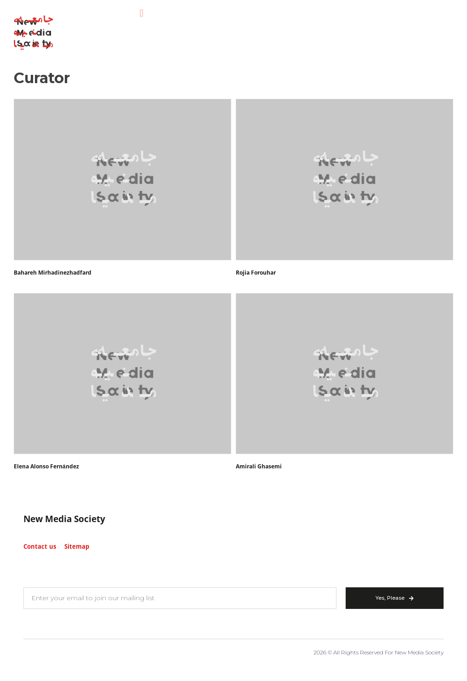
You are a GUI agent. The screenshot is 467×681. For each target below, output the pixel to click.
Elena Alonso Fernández (46, 466)
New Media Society (64, 520)
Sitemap (76, 547)
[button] (141, 8)
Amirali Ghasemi (259, 466)
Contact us (39, 547)
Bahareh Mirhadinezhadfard (52, 273)
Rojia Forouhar (256, 273)
